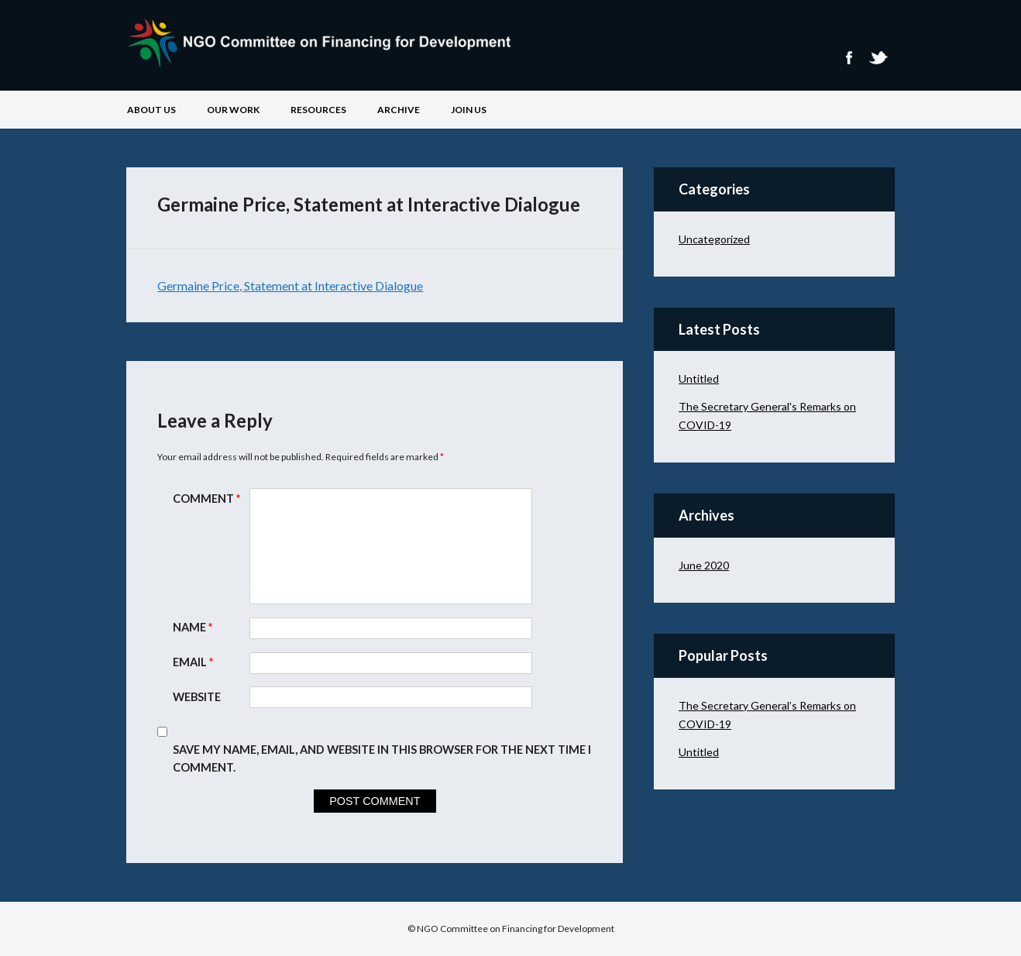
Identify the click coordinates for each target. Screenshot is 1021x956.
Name (194, 627)
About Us (151, 109)
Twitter (877, 57)
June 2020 (704, 565)
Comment (208, 498)
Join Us (468, 109)
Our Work (233, 109)
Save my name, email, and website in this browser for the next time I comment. (382, 758)
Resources (318, 109)
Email (195, 662)
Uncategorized (714, 239)
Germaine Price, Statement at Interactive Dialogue (290, 285)
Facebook (848, 57)
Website (197, 696)
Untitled (699, 378)
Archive (398, 109)
